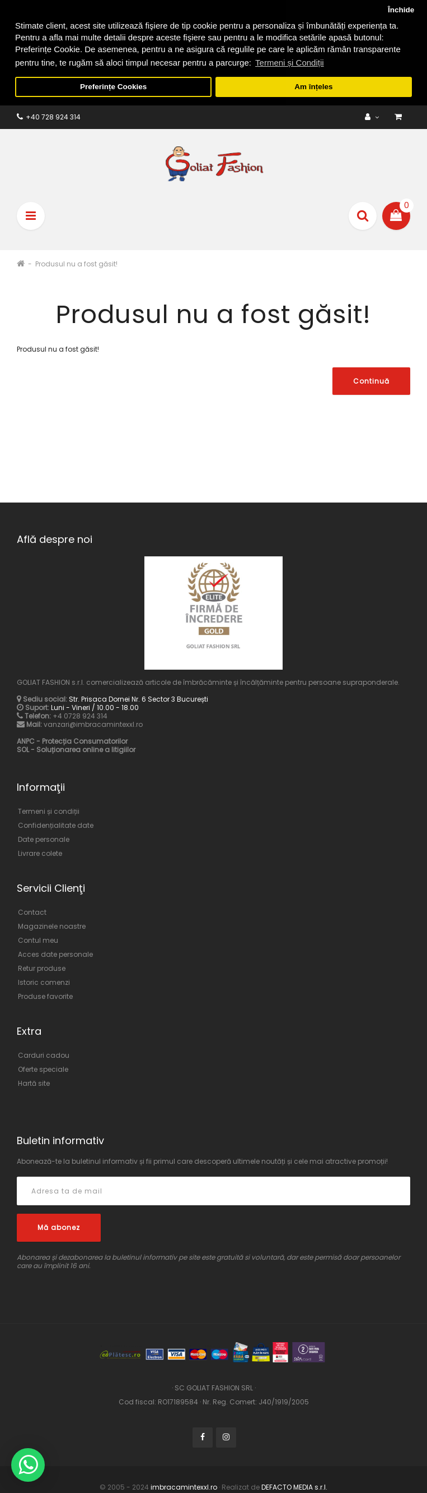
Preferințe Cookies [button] (113, 86)
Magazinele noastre (52, 925)
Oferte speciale (43, 1068)
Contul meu (38, 939)
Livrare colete (40, 852)
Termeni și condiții (48, 810)
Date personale (43, 838)
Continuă (371, 380)
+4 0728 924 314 (80, 715)
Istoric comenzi (44, 981)
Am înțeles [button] (313, 86)
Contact (32, 911)
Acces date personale (55, 953)
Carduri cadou (43, 1054)
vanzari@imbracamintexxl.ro (93, 724)
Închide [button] (401, 10)
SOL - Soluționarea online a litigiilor (76, 749)
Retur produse (41, 967)
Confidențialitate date (55, 824)
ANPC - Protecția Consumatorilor (72, 740)
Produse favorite (45, 995)
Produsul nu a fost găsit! (76, 263)
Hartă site (34, 1082)
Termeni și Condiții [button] (289, 62)
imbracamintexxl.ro (184, 1486)
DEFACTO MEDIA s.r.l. (293, 1486)
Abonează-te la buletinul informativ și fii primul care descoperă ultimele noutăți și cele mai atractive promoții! (202, 1160)
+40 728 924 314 (49, 116)
